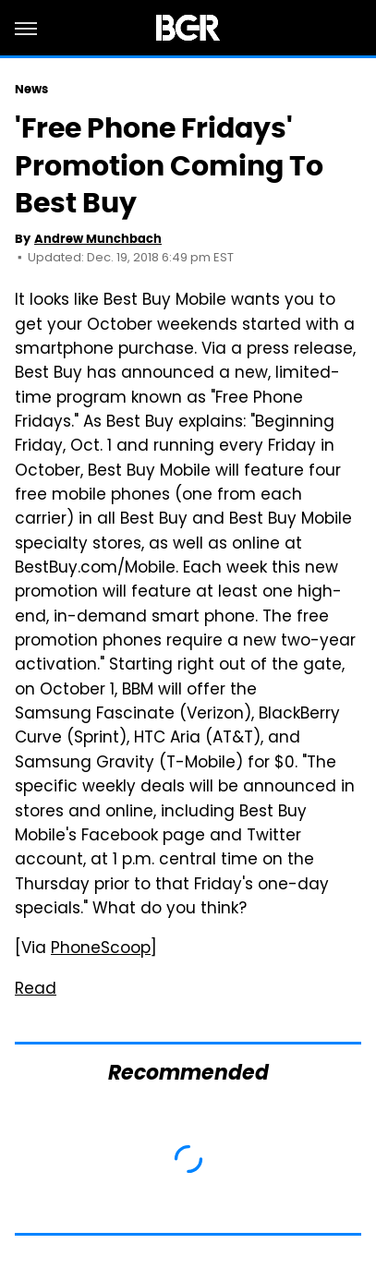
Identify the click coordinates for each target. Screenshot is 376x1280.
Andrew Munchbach (98, 239)
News (31, 89)
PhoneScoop (101, 949)
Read (35, 990)
